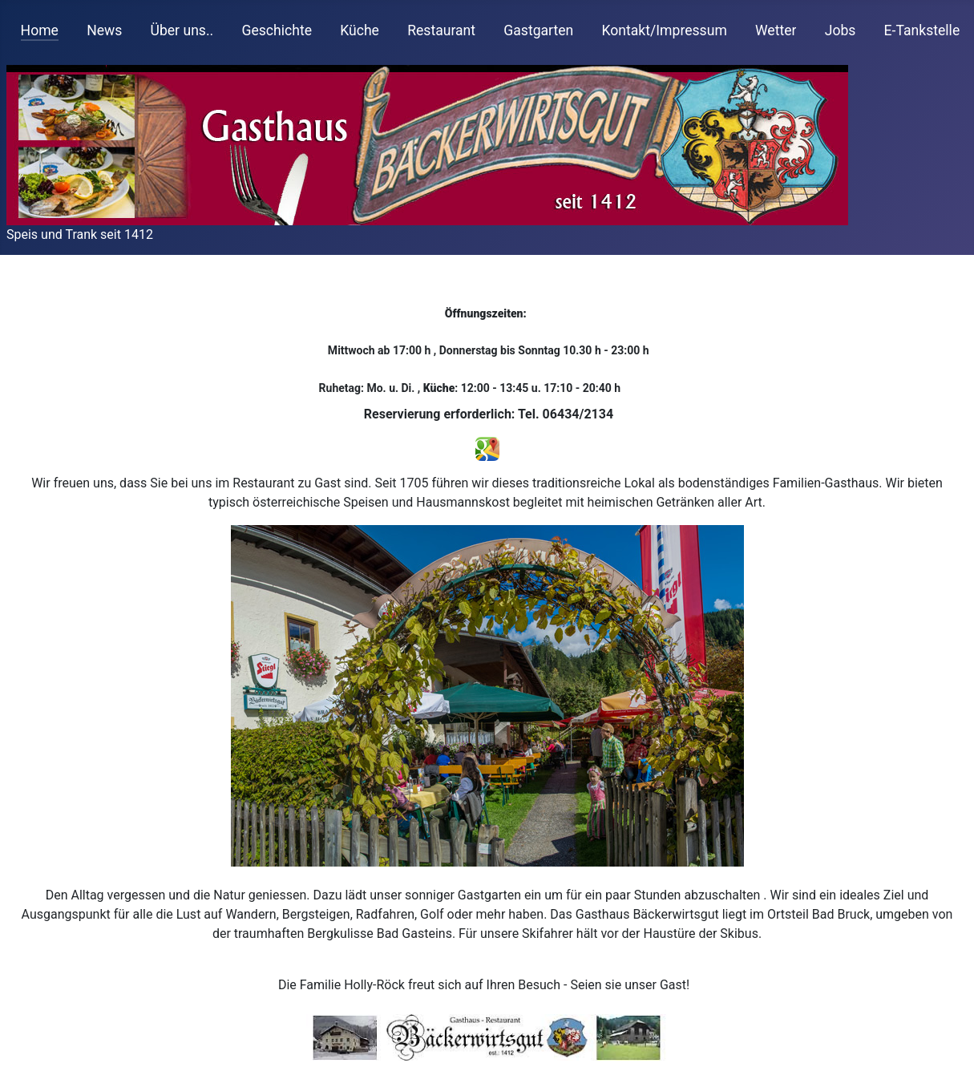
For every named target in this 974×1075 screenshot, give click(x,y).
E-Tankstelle (922, 30)
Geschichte (276, 30)
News (104, 30)
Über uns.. (182, 30)
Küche (359, 30)
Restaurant (441, 30)
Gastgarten (538, 30)
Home (40, 30)
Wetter (775, 30)
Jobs (840, 30)
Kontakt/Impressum (663, 30)
